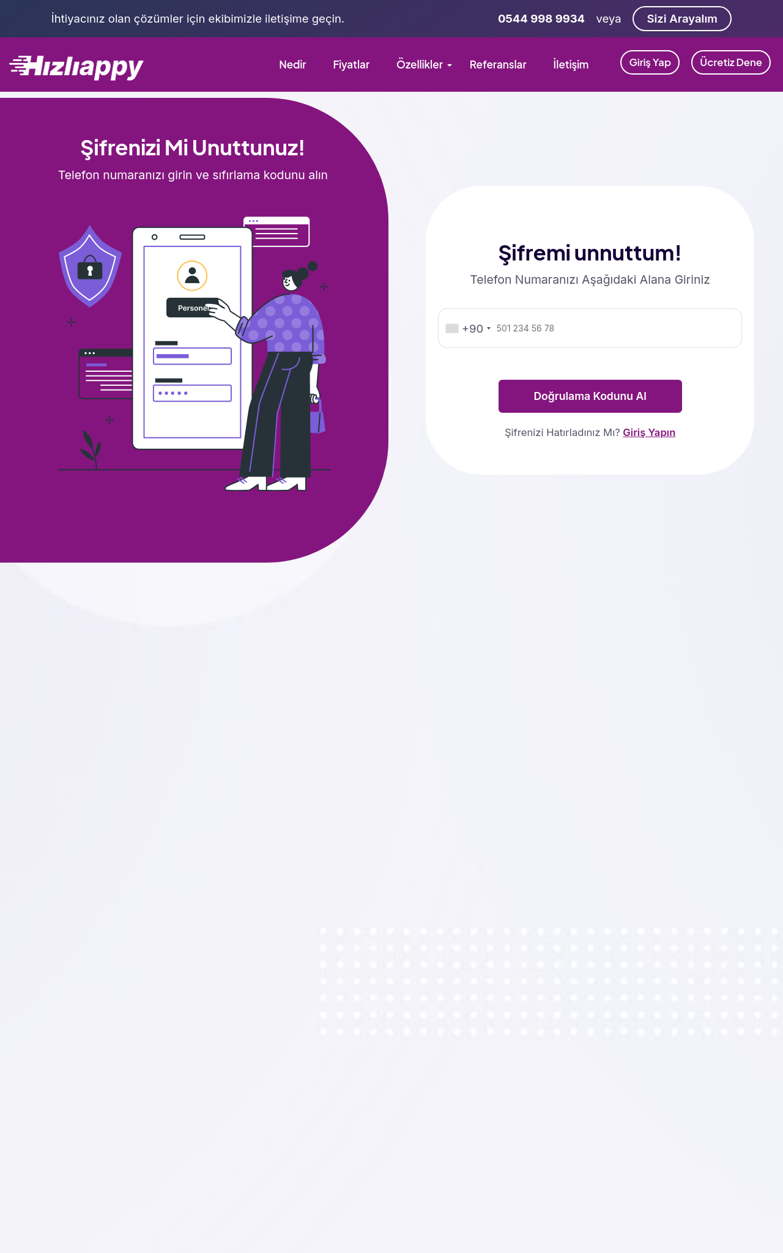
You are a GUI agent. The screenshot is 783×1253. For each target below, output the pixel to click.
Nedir (292, 64)
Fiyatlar (351, 64)
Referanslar (498, 64)
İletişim (571, 64)
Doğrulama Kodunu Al (589, 396)
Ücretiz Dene (731, 62)
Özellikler (419, 64)
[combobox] (467, 329)
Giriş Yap (650, 62)
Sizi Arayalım (682, 18)
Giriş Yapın (649, 432)
